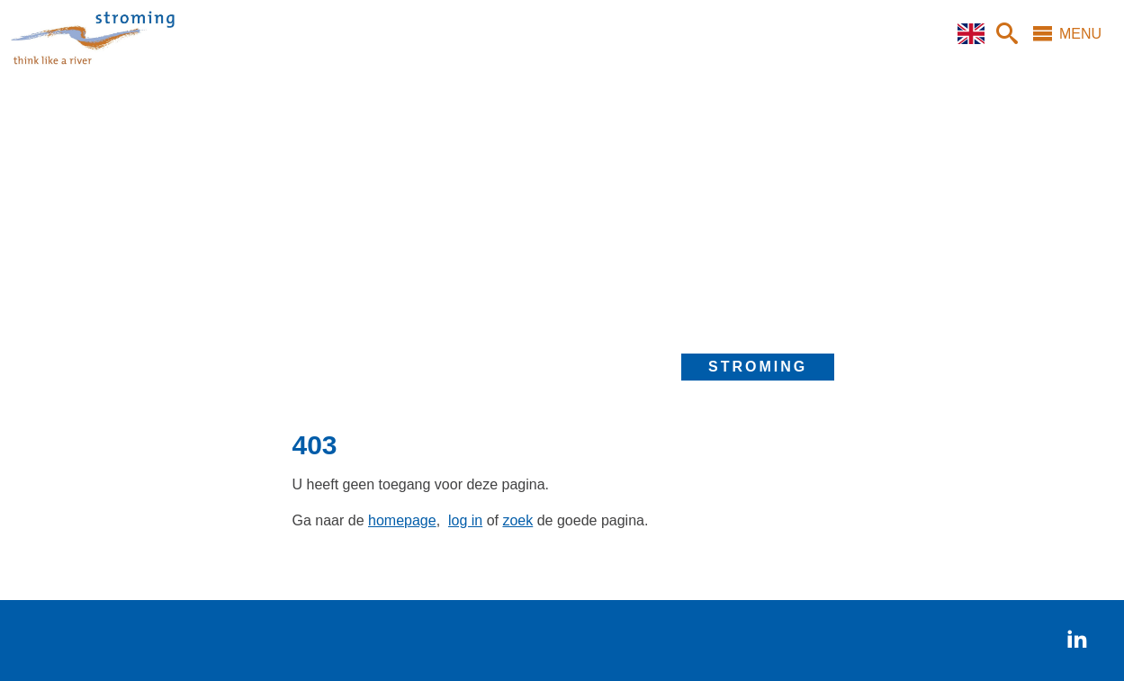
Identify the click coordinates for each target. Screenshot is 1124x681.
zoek (517, 520)
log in (465, 520)
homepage (402, 520)
